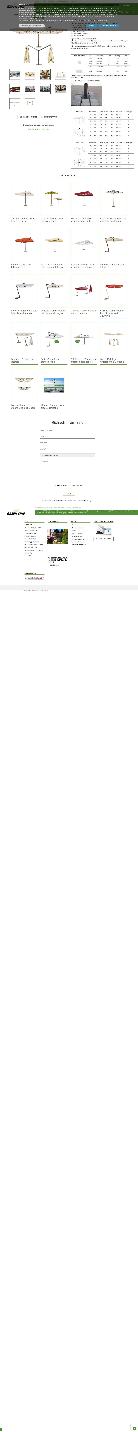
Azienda (51, 6)
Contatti (127, 6)
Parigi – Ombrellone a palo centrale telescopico (54, 265)
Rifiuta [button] (91, 1426)
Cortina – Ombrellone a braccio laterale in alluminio (112, 313)
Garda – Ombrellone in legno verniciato (23, 219)
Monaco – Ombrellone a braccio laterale (83, 312)
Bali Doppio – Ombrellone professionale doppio (84, 360)
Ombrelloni (28, 22)
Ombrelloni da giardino (78, 539)
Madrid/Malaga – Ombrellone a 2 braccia (112, 360)
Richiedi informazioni (28, 117)
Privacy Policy (28, 553)
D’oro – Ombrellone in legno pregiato (52, 219)
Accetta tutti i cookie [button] (108, 1426)
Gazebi (74, 530)
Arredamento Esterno (78, 542)
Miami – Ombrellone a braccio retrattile (52, 406)
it (131, 11)
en (134, 11)
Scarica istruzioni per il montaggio (38, 125)
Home (40, 6)
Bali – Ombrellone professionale (50, 360)
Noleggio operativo (100, 6)
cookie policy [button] (81, 1417)
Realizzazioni (79, 6)
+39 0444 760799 (31, 533)
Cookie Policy (28, 556)
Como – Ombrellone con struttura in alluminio (113, 219)
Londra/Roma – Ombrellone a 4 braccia (23, 406)
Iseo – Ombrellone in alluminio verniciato (81, 219)
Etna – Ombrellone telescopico (21, 265)
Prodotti (63, 6)
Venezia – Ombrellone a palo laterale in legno (53, 312)
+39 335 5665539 (31, 539)
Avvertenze (45, 129)
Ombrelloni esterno (77, 536)
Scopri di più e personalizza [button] (31, 1426)
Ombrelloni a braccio (78, 528)
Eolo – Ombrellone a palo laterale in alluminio (24, 312)
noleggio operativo (49, 117)
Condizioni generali (34, 129)
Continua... (54, 565)
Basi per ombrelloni (77, 533)
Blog (116, 6)
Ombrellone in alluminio (79, 544)
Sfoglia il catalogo (103, 539)
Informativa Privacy (61, 485)
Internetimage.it (44, 590)
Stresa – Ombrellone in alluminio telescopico (82, 265)
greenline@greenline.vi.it (32, 542)
